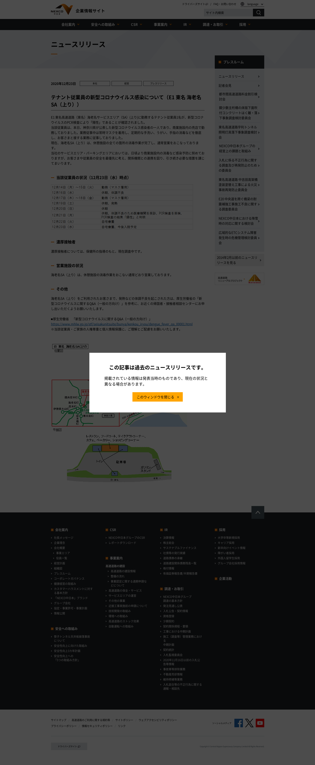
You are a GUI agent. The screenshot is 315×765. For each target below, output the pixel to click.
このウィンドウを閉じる (155, 396)
